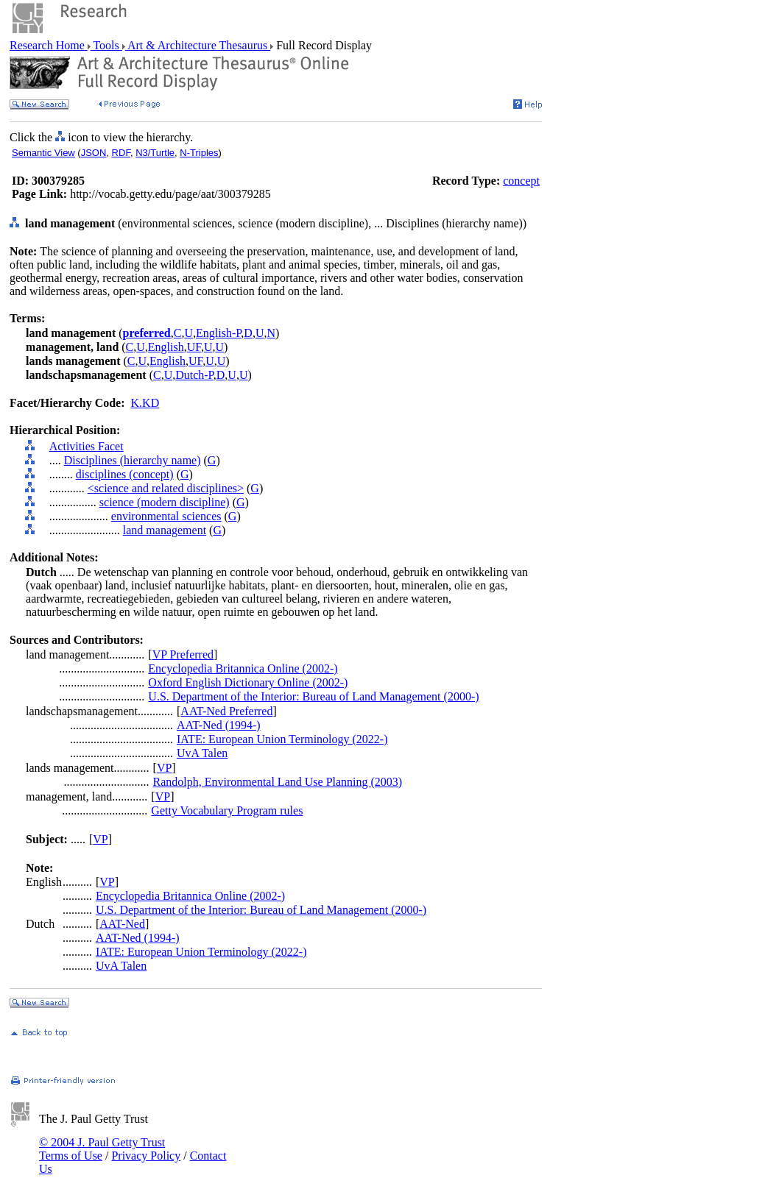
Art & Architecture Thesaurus (197, 45)
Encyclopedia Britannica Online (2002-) (242, 668)
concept (521, 180)
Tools (106, 45)
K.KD (145, 403)
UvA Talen (202, 753)
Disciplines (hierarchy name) (132, 460)
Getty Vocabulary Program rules (227, 810)
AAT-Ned (122, 924)
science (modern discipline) (164, 502)
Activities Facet (86, 446)
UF (194, 347)
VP (164, 768)
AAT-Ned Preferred (226, 711)
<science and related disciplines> (166, 488)
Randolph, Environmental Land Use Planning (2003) (278, 782)
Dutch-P (194, 375)
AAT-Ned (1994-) (219, 725)
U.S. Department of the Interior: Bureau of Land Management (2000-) (313, 696)
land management (164, 530)
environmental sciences (166, 516)
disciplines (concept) (125, 474)
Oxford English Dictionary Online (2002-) (248, 682)
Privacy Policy (145, 1155)
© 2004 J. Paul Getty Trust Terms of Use (102, 1149)
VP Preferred (183, 654)
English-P (218, 333)
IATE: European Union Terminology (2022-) (282, 739)
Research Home (49, 45)
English (166, 347)
